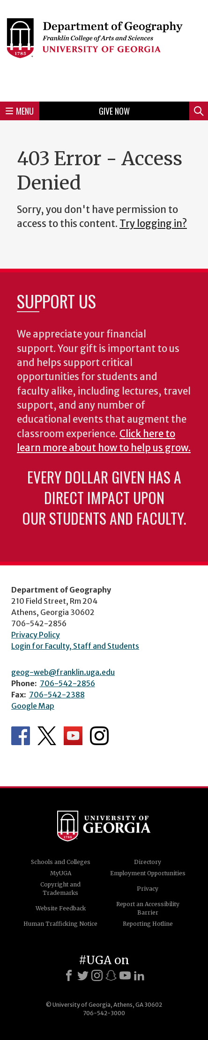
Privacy (147, 888)
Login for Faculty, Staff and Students (75, 646)
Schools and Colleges (60, 861)
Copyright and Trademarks (60, 888)
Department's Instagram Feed (99, 735)
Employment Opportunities (148, 873)
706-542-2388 (57, 694)
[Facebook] (68, 975)
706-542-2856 (67, 683)
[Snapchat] (111, 975)
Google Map (32, 705)
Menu (20, 111)
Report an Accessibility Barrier (147, 908)
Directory (147, 861)
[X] (83, 975)
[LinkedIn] (139, 975)
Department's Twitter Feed (46, 735)
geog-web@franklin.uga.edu (63, 672)
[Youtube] (125, 975)
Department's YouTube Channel (73, 735)
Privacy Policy (35, 634)
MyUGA (60, 873)
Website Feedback (61, 908)
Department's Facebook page (20, 735)
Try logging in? (153, 224)
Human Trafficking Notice (60, 923)
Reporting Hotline (148, 923)
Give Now (114, 111)
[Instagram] (97, 975)
